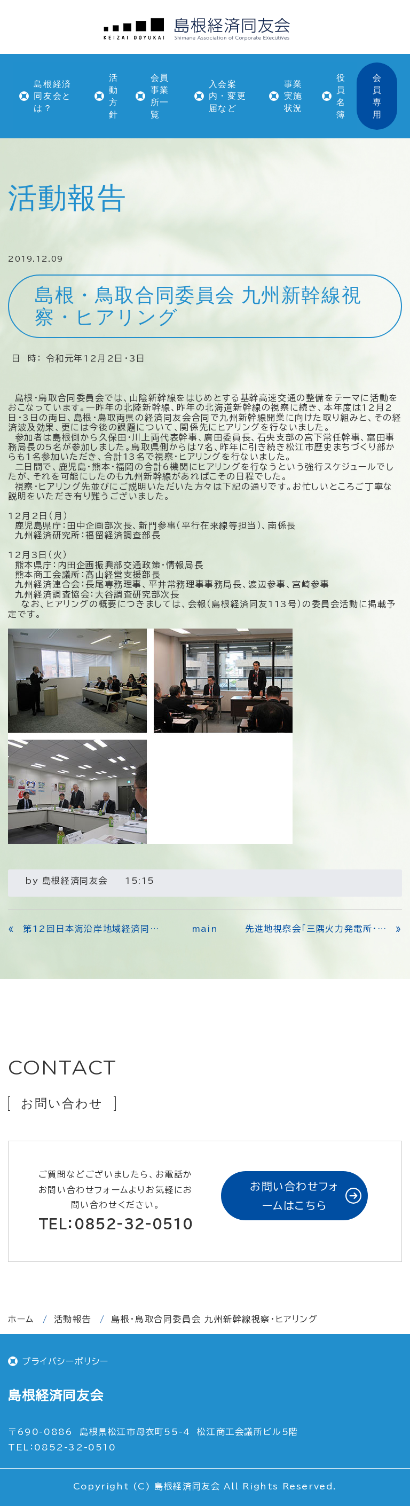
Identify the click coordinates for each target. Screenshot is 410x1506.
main (205, 926)
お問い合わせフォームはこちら (294, 1194)
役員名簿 (341, 94)
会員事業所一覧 (163, 94)
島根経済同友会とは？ (55, 94)
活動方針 (113, 94)
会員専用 (375, 94)
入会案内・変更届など (231, 94)
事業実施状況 (292, 94)
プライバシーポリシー (65, 1359)
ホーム (21, 1317)
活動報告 (72, 1317)
